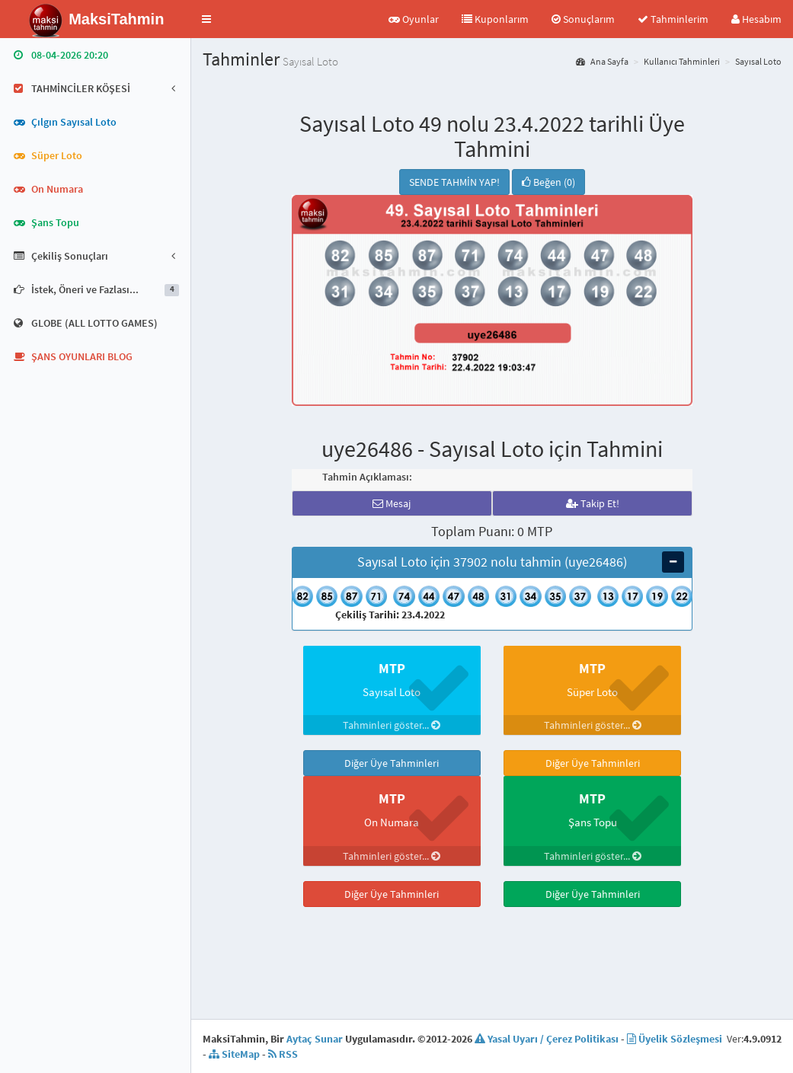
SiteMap (234, 1054)
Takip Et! (592, 503)
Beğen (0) (548, 182)
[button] (206, 19)
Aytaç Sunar (314, 1039)
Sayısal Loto (758, 61)
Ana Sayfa (602, 61)
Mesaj (392, 503)
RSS (283, 1054)
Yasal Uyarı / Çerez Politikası (547, 1039)
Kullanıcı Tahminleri (682, 61)
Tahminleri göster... (391, 725)
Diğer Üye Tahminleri (391, 763)
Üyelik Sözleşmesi (674, 1039)
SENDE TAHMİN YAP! (454, 182)
